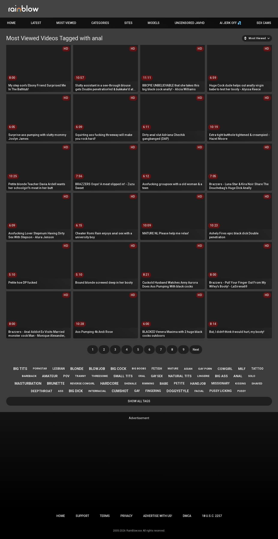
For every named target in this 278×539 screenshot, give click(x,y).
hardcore (109, 383)
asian (188, 368)
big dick (76, 391)
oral (141, 376)
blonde (76, 369)
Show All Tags (139, 401)
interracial (97, 391)
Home (11, 23)
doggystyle (178, 391)
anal (237, 376)
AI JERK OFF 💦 (230, 23)
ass (60, 391)
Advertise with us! (157, 516)
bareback (29, 376)
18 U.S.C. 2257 (212, 516)
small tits (123, 376)
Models (153, 23)
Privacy (126, 516)
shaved (256, 383)
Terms (105, 516)
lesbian (59, 368)
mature (173, 368)
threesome (100, 376)
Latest (36, 23)
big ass (221, 376)
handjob (198, 384)
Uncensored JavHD (189, 23)
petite (179, 383)
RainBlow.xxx (134, 530)
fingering (153, 391)
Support (82, 516)
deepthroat (41, 391)
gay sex (157, 376)
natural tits (180, 376)
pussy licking (220, 391)
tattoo (257, 368)
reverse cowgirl (82, 383)
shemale (130, 383)
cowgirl (225, 369)
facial (199, 391)
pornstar (40, 368)
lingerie (203, 376)
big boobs (139, 368)
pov (66, 376)
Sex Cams (264, 23)
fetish (157, 368)
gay (137, 391)
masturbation (28, 383)
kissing (240, 383)
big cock (118, 369)
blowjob (97, 369)
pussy (241, 391)
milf (242, 369)
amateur (50, 376)
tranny (80, 376)
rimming (148, 383)
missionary (220, 383)
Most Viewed (66, 23)
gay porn (205, 368)
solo (251, 376)
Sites (128, 23)
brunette (56, 383)
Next (196, 349)
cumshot (120, 391)
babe (164, 384)
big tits (20, 369)
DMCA (187, 516)
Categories (100, 23)
